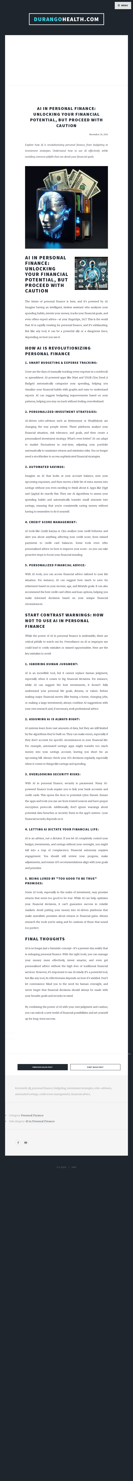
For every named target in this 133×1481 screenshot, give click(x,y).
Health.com (66, 19)
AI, (30, 1088)
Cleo (63, 531)
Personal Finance (32, 1115)
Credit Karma (49, 531)
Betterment (75, 420)
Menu (124, 5)
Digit (105, 487)
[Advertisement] (66, 62)
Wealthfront (95, 420)
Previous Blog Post (42, 1067)
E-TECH (62, 1167)
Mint (75, 377)
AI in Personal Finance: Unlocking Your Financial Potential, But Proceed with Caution (66, 117)
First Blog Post (95, 1067)
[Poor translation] (21, 1401)
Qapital (35, 493)
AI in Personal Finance (40, 1121)
